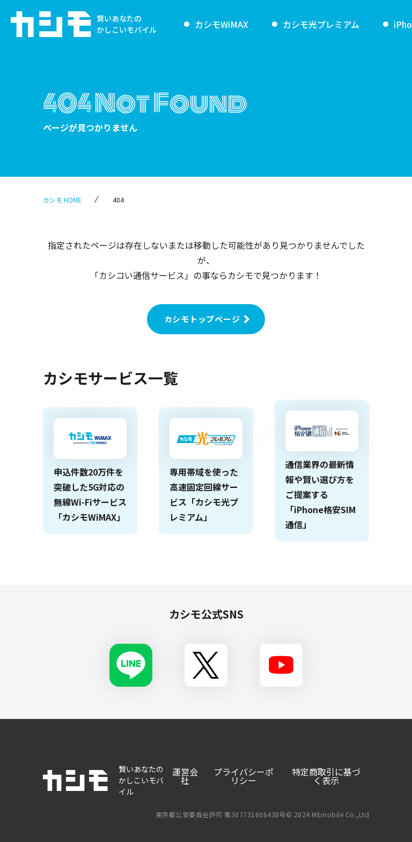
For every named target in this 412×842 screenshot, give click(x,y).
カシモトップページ (202, 319)
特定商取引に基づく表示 (326, 776)
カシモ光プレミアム (321, 24)
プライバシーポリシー (244, 776)
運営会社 (185, 776)
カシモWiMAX (221, 24)
